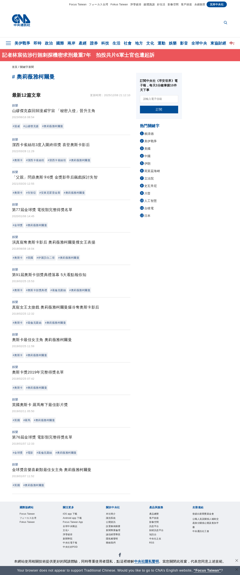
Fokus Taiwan (119, 4)
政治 (49, 43)
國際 (60, 43)
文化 (150, 43)
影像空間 (173, 4)
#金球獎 (18, 225)
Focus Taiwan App (73, 522)
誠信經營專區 (113, 535)
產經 (82, 43)
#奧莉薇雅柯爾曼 (52, 126)
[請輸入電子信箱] (159, 99)
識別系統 (111, 518)
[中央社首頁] (21, 21)
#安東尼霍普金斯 (49, 192)
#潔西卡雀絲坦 (35, 160)
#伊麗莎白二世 (46, 257)
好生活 (161, 4)
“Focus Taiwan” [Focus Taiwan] (207, 570)
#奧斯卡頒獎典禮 (36, 290)
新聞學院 (68, 539)
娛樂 (173, 43)
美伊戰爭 (22, 43)
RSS (151, 544)
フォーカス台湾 (98, 4)
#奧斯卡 (18, 160)
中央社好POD (71, 548)
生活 (116, 43)
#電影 (29, 452)
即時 (37, 43)
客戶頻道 (186, 4)
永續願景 (199, 4)
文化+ (66, 531)
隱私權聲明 (112, 539)
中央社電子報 (70, 544)
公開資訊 (111, 522)
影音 (184, 43)
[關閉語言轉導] (236, 570)
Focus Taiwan (77, 4)
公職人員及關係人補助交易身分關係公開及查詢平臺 (205, 523)
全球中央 (199, 43)
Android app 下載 (73, 518)
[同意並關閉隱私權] (236, 561)
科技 (105, 43)
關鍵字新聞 (27, 66)
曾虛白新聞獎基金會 (204, 514)
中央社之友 (155, 539)
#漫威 (16, 126)
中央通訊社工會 (201, 532)
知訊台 (153, 535)
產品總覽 (154, 514)
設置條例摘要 (113, 526)
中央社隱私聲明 (146, 561)
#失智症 (31, 192)
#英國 (29, 257)
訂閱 (159, 109)
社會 (128, 43)
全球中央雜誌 (70, 526)
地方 (139, 43)
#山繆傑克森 (31, 126)
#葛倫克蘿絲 (58, 290)
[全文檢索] (226, 23)
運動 (161, 43)
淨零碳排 (135, 4)
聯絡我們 (111, 544)
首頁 (15, 66)
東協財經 (218, 43)
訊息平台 (154, 526)
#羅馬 (26, 420)
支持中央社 (217, 4)
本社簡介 (111, 514)
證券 (94, 43)
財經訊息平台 (157, 531)
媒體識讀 (149, 4)
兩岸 (71, 43)
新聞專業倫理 (113, 531)
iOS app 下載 (70, 514)
